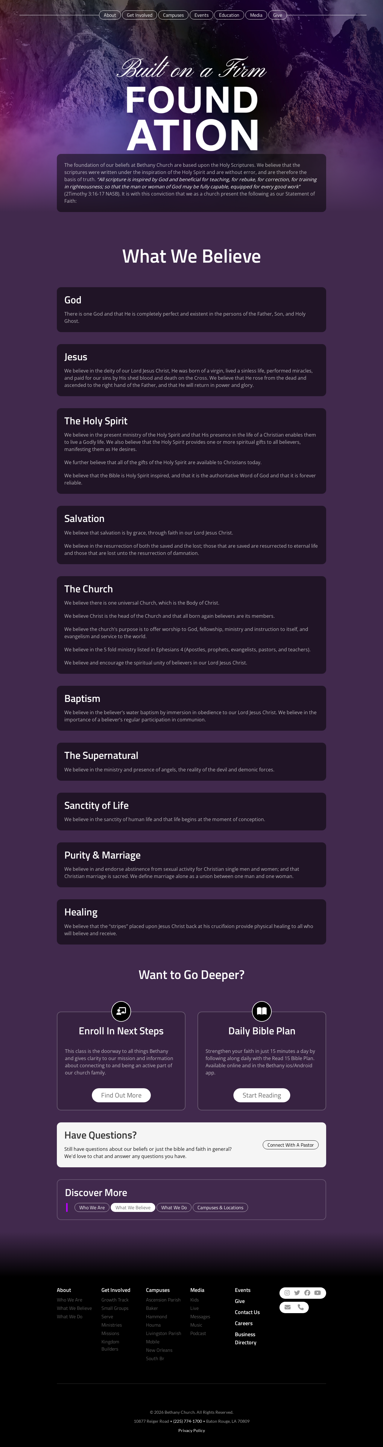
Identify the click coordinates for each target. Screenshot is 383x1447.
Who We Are (69, 1299)
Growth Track (115, 1299)
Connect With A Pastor (291, 1144)
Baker (152, 1308)
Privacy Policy (191, 1430)
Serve (107, 1316)
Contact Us (247, 1312)
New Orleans (159, 1350)
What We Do (69, 1316)
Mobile (152, 1341)
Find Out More (121, 1095)
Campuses (173, 15)
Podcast (198, 1333)
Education (229, 15)
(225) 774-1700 (187, 1421)
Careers (244, 1323)
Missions (110, 1333)
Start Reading (262, 1095)
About (110, 15)
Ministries (111, 1324)
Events (201, 15)
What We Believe (74, 1308)
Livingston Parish (163, 1333)
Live (194, 1308)
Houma (153, 1324)
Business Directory (245, 1338)
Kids (194, 1299)
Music (196, 1324)
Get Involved (139, 15)
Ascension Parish (163, 1299)
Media (256, 15)
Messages (200, 1316)
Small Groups (114, 1308)
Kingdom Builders (110, 1345)
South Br (155, 1358)
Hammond (156, 1316)
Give (277, 15)
